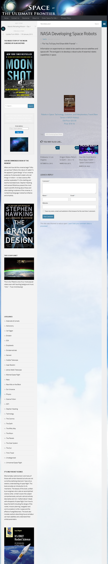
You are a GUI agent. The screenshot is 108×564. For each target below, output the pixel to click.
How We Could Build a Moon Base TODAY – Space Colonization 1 (87, 160)
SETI (7, 404)
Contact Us (15, 18)
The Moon (9, 433)
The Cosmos (10, 419)
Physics (8, 394)
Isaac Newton (10, 365)
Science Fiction (11, 399)
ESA (7, 341)
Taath (45, 39)
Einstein (8, 336)
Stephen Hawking (12, 409)
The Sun (9, 448)
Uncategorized (11, 458)
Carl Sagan (9, 331)
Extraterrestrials (11, 350)
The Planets (10, 438)
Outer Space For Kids (49, 18)
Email (72, 195)
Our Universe (10, 389)
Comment (46, 181)
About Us (35, 18)
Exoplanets (10, 345)
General (8, 355)
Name (45, 195)
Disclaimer (25, 18)
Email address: (19, 126)
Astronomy (10, 326)
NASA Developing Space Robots (54, 134)
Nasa (7, 380)
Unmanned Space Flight (14, 463)
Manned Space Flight (13, 375)
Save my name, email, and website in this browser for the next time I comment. (70, 211)
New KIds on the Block (13, 384)
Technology (45, 24)
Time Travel (10, 453)
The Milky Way (11, 428)
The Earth (9, 424)
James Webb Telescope (14, 370)
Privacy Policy (66, 18)
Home (6, 18)
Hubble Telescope (12, 360)
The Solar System (12, 443)
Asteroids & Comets (12, 321)
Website (45, 203)
